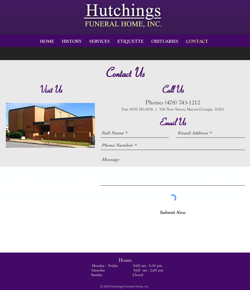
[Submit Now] (173, 212)
